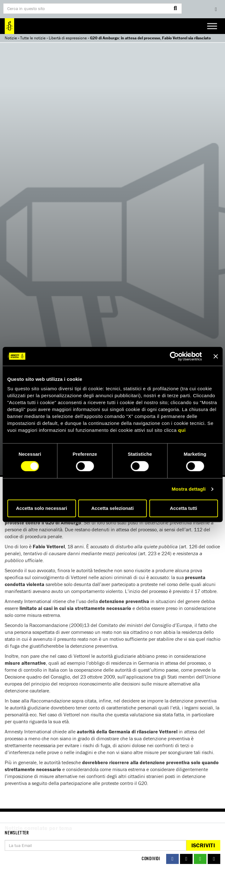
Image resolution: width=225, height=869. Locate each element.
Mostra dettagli (188, 489)
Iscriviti (203, 845)
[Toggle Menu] (212, 26)
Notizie (11, 38)
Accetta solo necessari (41, 508)
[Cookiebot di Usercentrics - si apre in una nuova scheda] (174, 356)
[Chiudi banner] (215, 356)
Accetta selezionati (112, 508)
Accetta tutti (183, 508)
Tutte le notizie (33, 38)
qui (182, 430)
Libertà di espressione (68, 38)
